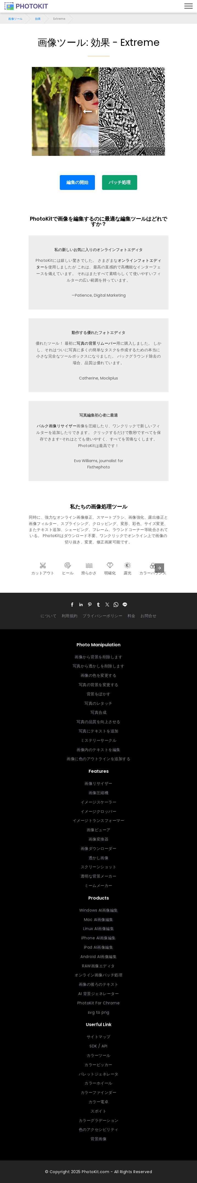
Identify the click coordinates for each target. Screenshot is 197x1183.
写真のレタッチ (98, 703)
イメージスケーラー (99, 802)
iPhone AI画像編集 (98, 938)
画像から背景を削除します (98, 657)
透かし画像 (99, 858)
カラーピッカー (98, 1064)
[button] (72, 605)
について (49, 616)
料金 (132, 616)
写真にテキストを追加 (99, 731)
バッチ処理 (120, 182)
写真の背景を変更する (99, 684)
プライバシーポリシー (102, 616)
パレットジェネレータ (99, 1074)
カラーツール (99, 1055)
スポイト (98, 1111)
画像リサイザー (98, 783)
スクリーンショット (99, 867)
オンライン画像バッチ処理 (98, 975)
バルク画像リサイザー (57, 426)
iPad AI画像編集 (98, 947)
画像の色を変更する (99, 675)
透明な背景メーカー (99, 876)
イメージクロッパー (99, 811)
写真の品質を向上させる (98, 721)
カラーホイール (98, 1083)
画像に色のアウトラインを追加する (98, 758)
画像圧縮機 (99, 793)
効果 (38, 19)
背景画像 (98, 1139)
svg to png (98, 1012)
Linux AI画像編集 (98, 928)
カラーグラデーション (99, 1120)
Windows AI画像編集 (98, 910)
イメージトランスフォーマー (99, 820)
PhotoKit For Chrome (98, 1003)
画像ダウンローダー (99, 848)
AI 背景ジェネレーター (98, 993)
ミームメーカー (98, 885)
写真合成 (98, 712)
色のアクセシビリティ (99, 1129)
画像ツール (15, 19)
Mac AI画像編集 (98, 919)
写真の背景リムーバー (96, 343)
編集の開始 (77, 182)
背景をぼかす (99, 694)
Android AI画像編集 (98, 956)
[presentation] (159, 568)
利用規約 (70, 616)
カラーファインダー (99, 1092)
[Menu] (188, 6)
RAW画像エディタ (98, 966)
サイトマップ (99, 1036)
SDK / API (98, 1046)
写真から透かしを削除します (99, 666)
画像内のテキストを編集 (98, 749)
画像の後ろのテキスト (99, 984)
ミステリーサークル (99, 740)
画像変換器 (99, 839)
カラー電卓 (99, 1102)
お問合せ (148, 616)
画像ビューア (99, 830)
